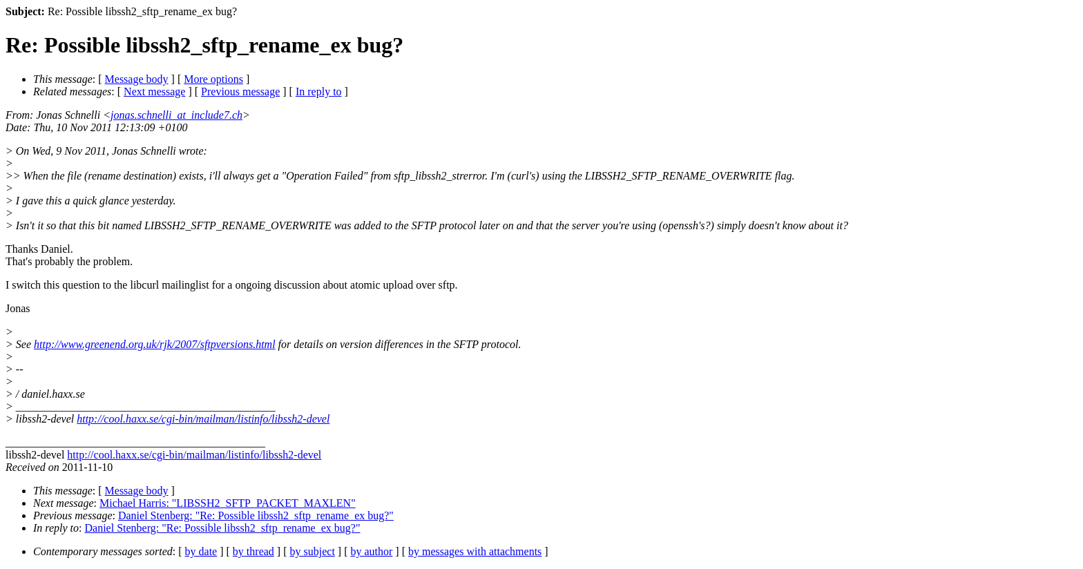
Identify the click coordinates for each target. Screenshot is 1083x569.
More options (213, 79)
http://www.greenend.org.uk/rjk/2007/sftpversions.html (155, 344)
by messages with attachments (475, 551)
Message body (137, 79)
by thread (253, 551)
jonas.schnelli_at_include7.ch (176, 115)
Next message (154, 91)
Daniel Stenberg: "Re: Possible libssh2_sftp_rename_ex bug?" (256, 515)
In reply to (319, 91)
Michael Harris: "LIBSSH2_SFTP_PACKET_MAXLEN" (227, 503)
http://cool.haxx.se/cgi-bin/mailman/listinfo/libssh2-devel (203, 419)
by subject (312, 551)
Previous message (240, 91)
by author (371, 551)
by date (201, 551)
